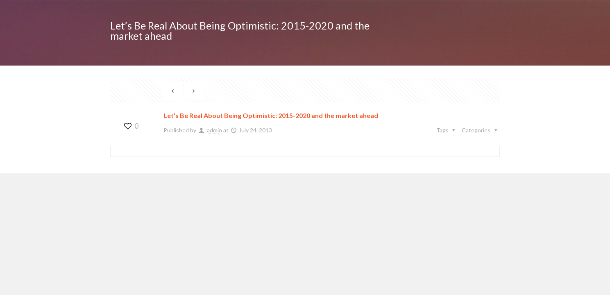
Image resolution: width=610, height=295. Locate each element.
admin (214, 130)
